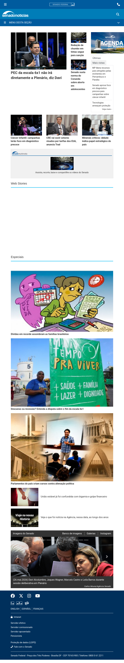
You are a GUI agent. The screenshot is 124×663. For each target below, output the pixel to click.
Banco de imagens (72, 533)
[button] (16, 562)
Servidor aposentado (20, 631)
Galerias (91, 533)
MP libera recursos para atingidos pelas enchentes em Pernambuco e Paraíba (101, 74)
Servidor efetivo (18, 623)
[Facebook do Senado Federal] (14, 596)
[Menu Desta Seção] (62, 22)
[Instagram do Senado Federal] (29, 596)
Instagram (105, 533)
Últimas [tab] (97, 58)
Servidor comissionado (22, 627)
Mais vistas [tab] (99, 62)
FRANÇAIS (38, 609)
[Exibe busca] (118, 14)
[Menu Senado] (5, 4)
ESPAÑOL (26, 609)
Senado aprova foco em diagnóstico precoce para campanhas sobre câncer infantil (101, 91)
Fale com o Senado (21, 647)
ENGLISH (15, 609)
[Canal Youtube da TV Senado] (36, 596)
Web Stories (19, 183)
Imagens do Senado (23, 533)
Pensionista (16, 636)
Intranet (16, 617)
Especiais (17, 257)
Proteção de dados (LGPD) (23, 642)
